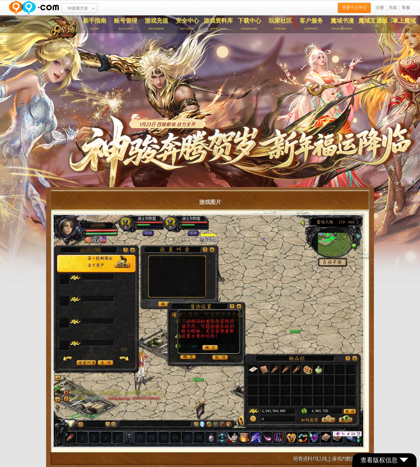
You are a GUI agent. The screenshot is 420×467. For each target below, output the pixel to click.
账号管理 (125, 24)
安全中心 (187, 24)
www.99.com (34, 7)
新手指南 (94, 24)
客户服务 (311, 24)
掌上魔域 (404, 21)
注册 (380, 7)
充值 (393, 7)
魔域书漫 (342, 24)
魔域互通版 (373, 21)
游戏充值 (156, 24)
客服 (406, 7)
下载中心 (249, 24)
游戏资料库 (218, 24)
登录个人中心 (354, 7)
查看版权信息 (384, 460)
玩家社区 (280, 24)
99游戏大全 (77, 8)
